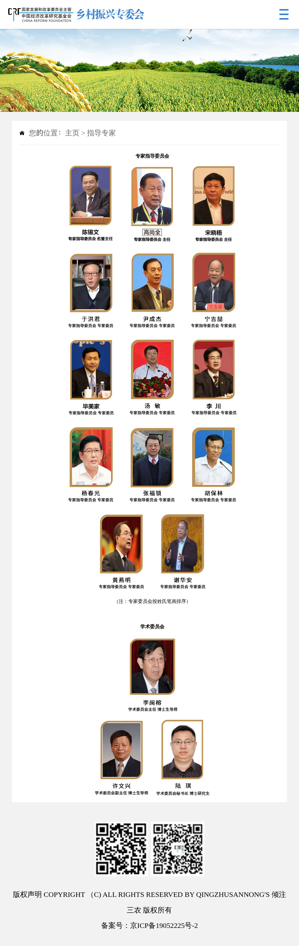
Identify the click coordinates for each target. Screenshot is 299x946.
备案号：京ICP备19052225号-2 (149, 925)
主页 (72, 133)
